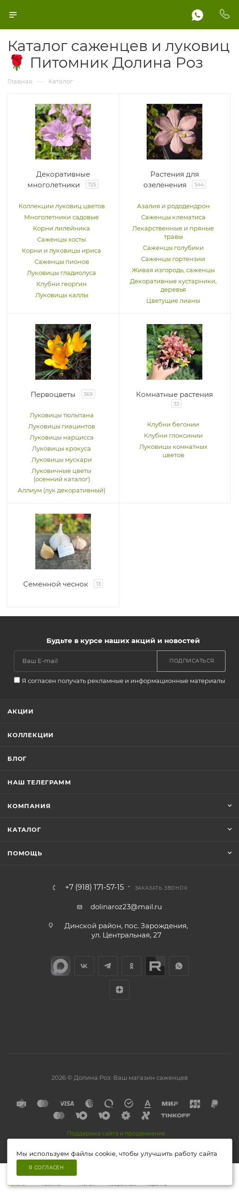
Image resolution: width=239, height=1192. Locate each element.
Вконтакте (84, 966)
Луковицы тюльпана (62, 415)
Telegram (108, 966)
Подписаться (191, 660)
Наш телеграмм (39, 782)
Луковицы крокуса (61, 448)
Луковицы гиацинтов (61, 426)
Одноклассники (132, 966)
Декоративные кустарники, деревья (173, 285)
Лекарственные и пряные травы (173, 232)
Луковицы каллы (61, 295)
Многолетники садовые (61, 217)
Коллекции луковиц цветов (62, 206)
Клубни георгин (61, 283)
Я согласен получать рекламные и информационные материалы (123, 680)
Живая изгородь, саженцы (173, 270)
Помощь (24, 853)
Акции (20, 711)
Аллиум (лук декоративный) (61, 490)
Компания (29, 806)
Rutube (155, 966)
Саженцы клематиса (173, 217)
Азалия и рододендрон (173, 206)
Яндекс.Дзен (119, 990)
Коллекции (30, 735)
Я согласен (46, 1168)
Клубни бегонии (173, 424)
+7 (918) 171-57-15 (94, 887)
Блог (17, 758)
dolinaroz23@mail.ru (126, 906)
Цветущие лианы (173, 300)
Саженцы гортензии (173, 258)
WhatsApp (179, 966)
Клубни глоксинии (173, 435)
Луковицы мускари (62, 459)
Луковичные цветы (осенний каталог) (61, 475)
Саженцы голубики (173, 247)
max (61, 966)
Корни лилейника (61, 228)
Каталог (24, 829)
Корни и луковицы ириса (61, 250)
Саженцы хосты (61, 239)
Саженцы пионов (61, 261)
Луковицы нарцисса (62, 437)
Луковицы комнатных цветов (173, 451)
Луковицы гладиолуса (61, 272)
